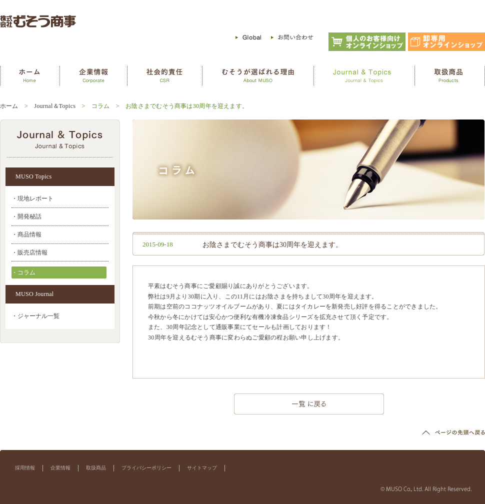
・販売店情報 (30, 252)
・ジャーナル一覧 (36, 316)
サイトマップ (202, 467)
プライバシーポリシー (147, 467)
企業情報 (60, 467)
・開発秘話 (27, 216)
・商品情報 (27, 234)
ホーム (9, 106)
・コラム (24, 272)
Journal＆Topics (55, 106)
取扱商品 (96, 467)
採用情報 (25, 467)
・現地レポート (33, 198)
